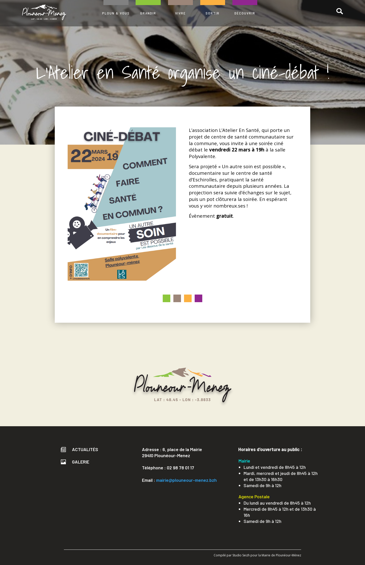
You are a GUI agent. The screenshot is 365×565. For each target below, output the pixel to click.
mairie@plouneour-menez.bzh (186, 480)
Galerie (75, 462)
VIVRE (180, 13)
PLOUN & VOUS (116, 13)
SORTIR (213, 13)
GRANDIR (148, 13)
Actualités (79, 449)
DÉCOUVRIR (244, 13)
